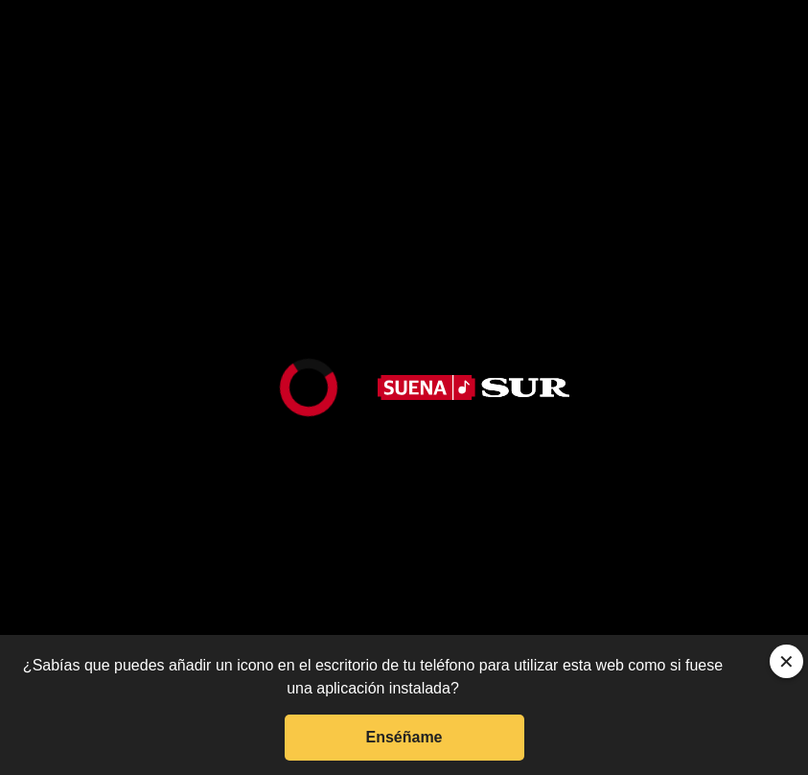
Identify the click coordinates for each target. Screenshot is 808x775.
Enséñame (403, 737)
